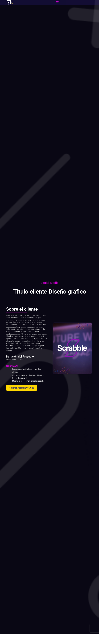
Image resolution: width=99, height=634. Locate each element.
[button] (57, 2)
